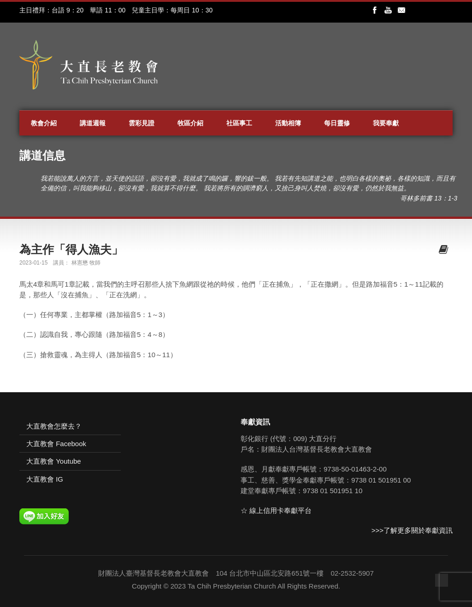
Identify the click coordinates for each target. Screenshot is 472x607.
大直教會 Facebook (56, 444)
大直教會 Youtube (53, 461)
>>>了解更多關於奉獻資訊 (412, 530)
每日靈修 (337, 123)
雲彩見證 (141, 123)
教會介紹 (44, 123)
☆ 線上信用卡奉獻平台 (276, 510)
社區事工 (239, 123)
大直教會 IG (44, 479)
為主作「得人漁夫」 (71, 249)
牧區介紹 (190, 123)
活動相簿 (288, 123)
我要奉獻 (386, 123)
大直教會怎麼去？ (54, 426)
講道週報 (93, 123)
